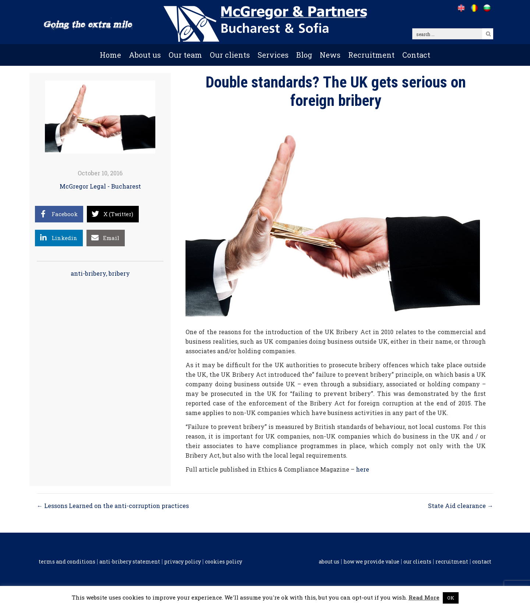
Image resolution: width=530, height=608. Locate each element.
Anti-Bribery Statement (129, 561)
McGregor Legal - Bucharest (100, 186)
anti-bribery (88, 273)
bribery (119, 273)
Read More (424, 597)
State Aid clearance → (460, 505)
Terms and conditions (67, 561)
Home (110, 55)
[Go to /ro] (473, 8)
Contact (416, 55)
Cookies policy (223, 561)
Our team (185, 55)
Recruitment (371, 55)
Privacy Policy (182, 561)
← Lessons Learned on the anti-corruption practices (113, 505)
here (362, 469)
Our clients (230, 55)
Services (273, 55)
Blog (304, 55)
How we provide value (371, 561)
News (330, 55)
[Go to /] (461, 8)
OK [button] (450, 597)
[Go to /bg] (486, 8)
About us (145, 55)
